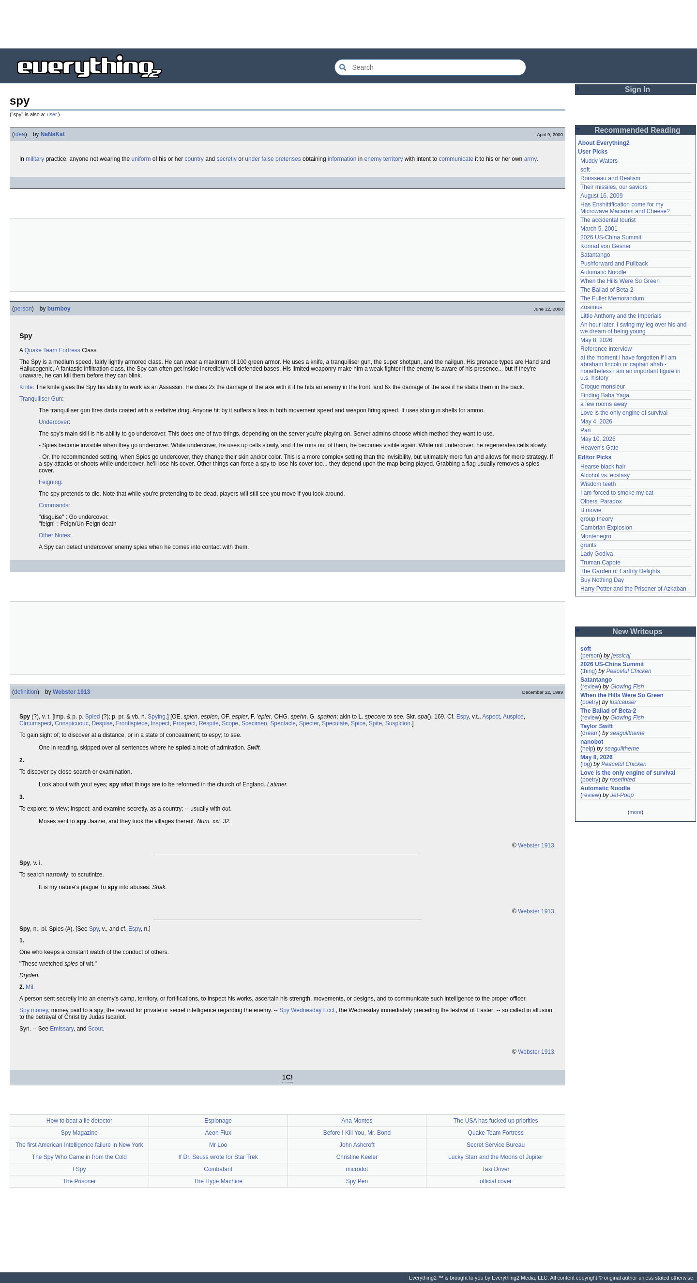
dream (590, 733)
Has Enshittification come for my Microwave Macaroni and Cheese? (625, 208)
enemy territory (383, 159)
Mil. (30, 987)
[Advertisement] (348, 24)
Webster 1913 (71, 691)
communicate (456, 159)
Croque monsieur (602, 386)
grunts (588, 545)
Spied (92, 716)
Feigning (50, 482)
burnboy (59, 308)
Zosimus (591, 307)
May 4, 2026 (596, 421)
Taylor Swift (596, 726)
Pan (585, 430)
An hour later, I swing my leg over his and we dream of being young (633, 328)
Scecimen (254, 723)
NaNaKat (53, 134)
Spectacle (283, 723)
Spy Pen (357, 1181)
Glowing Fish (627, 686)
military (35, 159)
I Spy (79, 1169)
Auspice (513, 716)
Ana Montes (356, 1120)
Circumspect (35, 723)
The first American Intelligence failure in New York (79, 1145)
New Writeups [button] (638, 631)
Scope (230, 723)
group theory (596, 519)
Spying (157, 716)
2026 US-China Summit (610, 237)
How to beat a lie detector (79, 1120)
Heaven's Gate (599, 447)
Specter (309, 723)
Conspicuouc (71, 723)
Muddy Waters (599, 160)
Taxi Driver (496, 1169)
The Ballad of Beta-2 (606, 289)
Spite (375, 723)
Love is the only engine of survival (623, 412)
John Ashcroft (357, 1145)
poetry (590, 702)
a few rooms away (603, 404)
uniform (141, 159)
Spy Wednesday (300, 1010)
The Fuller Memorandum (612, 298)
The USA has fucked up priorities (496, 1120)
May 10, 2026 (598, 439)
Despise (101, 723)
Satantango (595, 254)
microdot (357, 1169)
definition (25, 691)
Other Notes (54, 535)
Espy (462, 716)
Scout (95, 1028)
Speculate (335, 723)
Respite (209, 723)
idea (19, 134)
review (590, 686)
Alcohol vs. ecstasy (605, 475)
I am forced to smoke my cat (616, 492)
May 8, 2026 (596, 340)
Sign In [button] (637, 89)
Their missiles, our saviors (614, 187)
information (342, 159)
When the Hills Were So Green (620, 281)
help (587, 748)
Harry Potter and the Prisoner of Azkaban (633, 588)
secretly (227, 159)
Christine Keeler (357, 1157)
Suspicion (397, 723)
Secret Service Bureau (496, 1145)
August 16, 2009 (601, 195)
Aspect (491, 716)
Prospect (184, 723)
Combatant (218, 1169)
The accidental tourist (608, 220)
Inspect (160, 723)
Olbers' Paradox (601, 501)
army (530, 159)
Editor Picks (594, 457)
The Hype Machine (218, 1181)
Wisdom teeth (598, 484)
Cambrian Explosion (606, 527)
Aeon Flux (218, 1132)
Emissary (61, 1028)
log (586, 764)
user (52, 114)
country (194, 159)
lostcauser (623, 702)
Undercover (54, 422)
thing (588, 671)
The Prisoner (79, 1181)
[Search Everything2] (430, 67)
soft (585, 169)
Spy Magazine (79, 1132)
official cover (496, 1181)
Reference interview (606, 348)
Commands (53, 505)
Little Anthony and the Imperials (620, 316)
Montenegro (595, 536)
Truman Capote (600, 562)
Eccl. (329, 1010)
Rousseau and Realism (610, 178)
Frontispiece (131, 723)
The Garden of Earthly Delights (620, 571)
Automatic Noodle (603, 272)
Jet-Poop (622, 795)
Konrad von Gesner (605, 246)
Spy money (33, 1010)
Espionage (218, 1120)
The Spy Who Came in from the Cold (79, 1157)
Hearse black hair (602, 466)
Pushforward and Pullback (614, 263)
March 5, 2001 (599, 228)
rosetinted (623, 779)
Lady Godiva (596, 553)
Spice (358, 723)
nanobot (591, 741)
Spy (94, 928)
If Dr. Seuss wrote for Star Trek (218, 1157)
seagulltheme (627, 733)
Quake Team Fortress (52, 350)
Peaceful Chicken (628, 671)
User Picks (592, 151)
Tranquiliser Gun (40, 398)
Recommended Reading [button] (637, 130)
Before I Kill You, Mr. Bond (357, 1132)
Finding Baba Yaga (604, 395)
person (23, 308)
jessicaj (620, 655)
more (635, 812)
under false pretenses (273, 159)
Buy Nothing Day (602, 580)
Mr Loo (218, 1145)
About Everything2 (604, 143)
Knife (25, 387)
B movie (590, 510)
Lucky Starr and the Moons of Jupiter (495, 1157)
